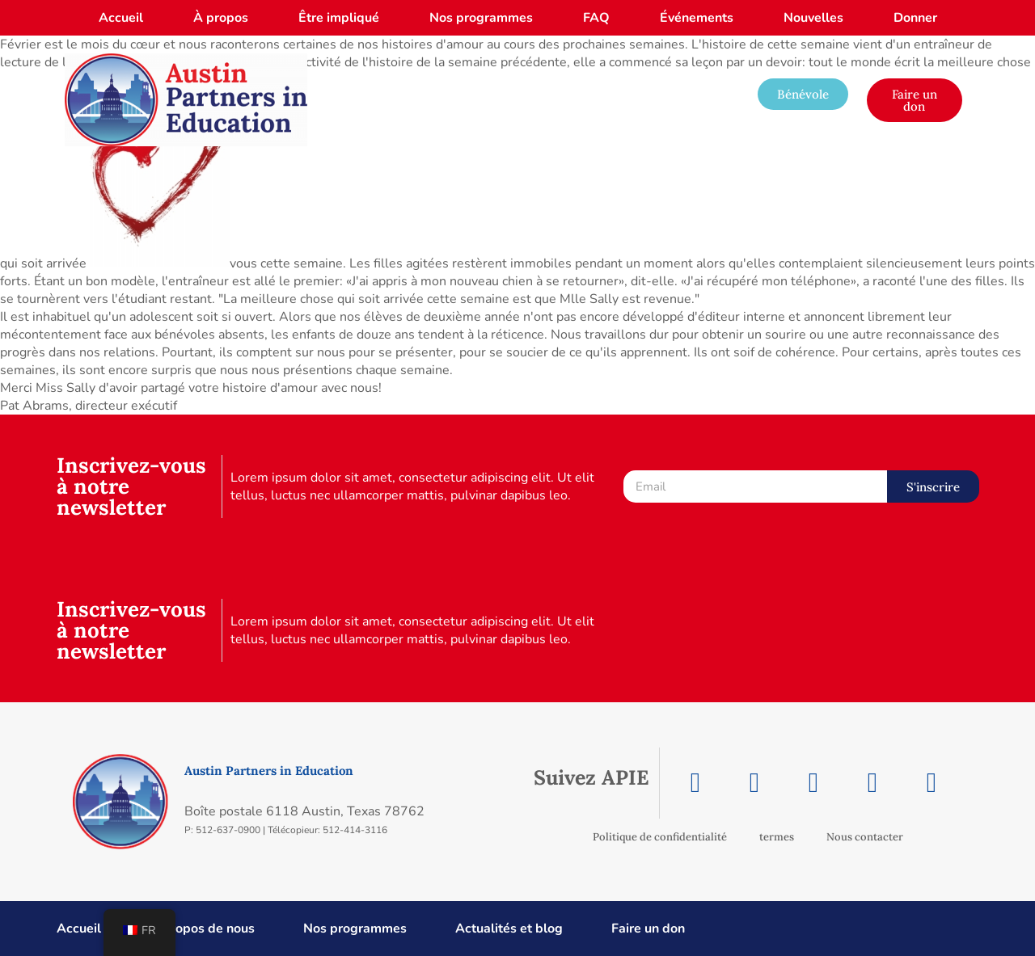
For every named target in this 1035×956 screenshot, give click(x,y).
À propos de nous (202, 928)
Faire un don (648, 928)
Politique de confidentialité (660, 837)
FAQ (596, 18)
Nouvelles (813, 18)
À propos (220, 18)
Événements (696, 18)
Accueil (121, 18)
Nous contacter (864, 837)
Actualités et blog (509, 928)
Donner (915, 18)
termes (776, 837)
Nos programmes (481, 18)
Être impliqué (338, 18)
